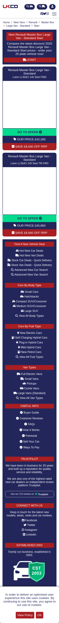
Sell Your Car (29, 441)
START (29, 59)
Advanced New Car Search (29, 269)
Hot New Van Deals (29, 255)
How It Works (29, 430)
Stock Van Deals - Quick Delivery (29, 265)
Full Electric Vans (29, 374)
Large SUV (29, 311)
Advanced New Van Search (29, 274)
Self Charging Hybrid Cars (29, 337)
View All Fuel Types (29, 356)
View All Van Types (29, 398)
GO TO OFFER (29, 132)
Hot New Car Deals (29, 250)
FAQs (29, 424)
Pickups (29, 383)
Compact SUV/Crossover (29, 301)
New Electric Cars (29, 332)
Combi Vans (29, 388)
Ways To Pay (29, 447)
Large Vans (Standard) (30, 393)
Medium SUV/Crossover (29, 306)
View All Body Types (29, 315)
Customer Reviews (29, 418)
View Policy (25, 615)
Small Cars (29, 291)
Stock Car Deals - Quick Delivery (29, 260)
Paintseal (29, 435)
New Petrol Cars (29, 352)
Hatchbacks (29, 296)
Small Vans (29, 378)
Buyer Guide (29, 412)
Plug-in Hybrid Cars (29, 342)
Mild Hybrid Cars (29, 347)
